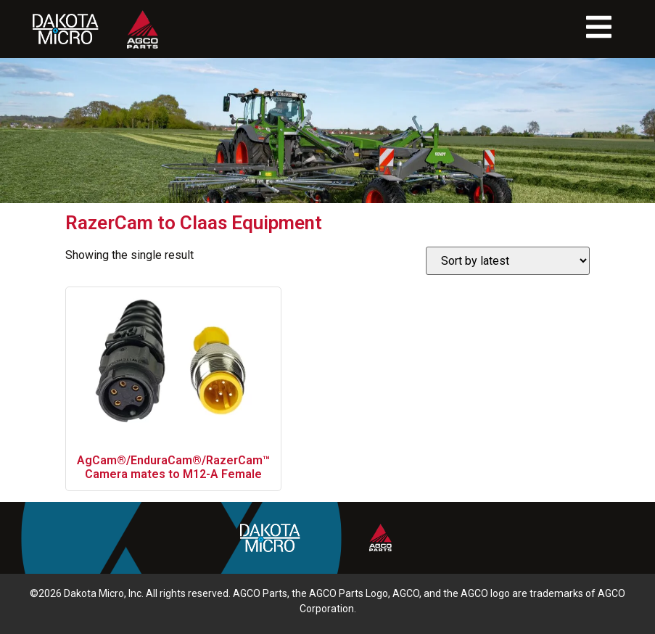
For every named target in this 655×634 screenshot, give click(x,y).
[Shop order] (508, 261)
